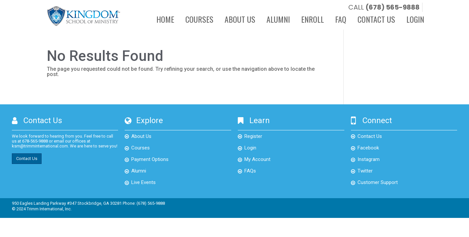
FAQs (250, 171)
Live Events (143, 182)
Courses (199, 20)
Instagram (369, 159)
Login (415, 20)
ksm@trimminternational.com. (40, 146)
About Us (240, 20)
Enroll (312, 20)
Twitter (365, 171)
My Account (257, 159)
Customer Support (378, 182)
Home (165, 20)
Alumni (278, 20)
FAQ (340, 20)
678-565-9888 (35, 141)
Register (253, 136)
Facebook (368, 148)
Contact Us (376, 20)
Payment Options (150, 159)
